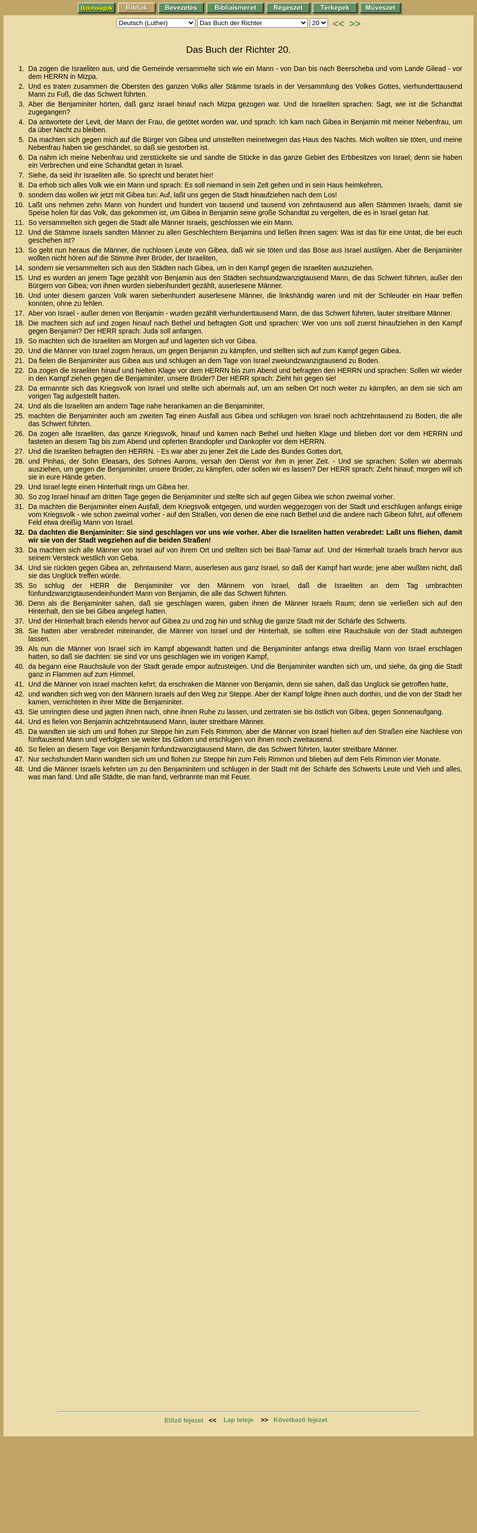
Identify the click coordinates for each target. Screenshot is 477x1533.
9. (23, 195)
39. (20, 649)
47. (20, 759)
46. (20, 749)
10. (20, 205)
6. (23, 157)
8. (23, 185)
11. (20, 222)
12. (20, 232)
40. (20, 666)
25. (20, 416)
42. (20, 694)
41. (20, 684)
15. (20, 278)
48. (20, 769)
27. (20, 451)
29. (20, 487)
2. (23, 86)
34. (20, 568)
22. (20, 370)
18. (20, 323)
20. (20, 351)
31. (20, 507)
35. (20, 585)
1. (23, 69)
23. (20, 388)
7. (23, 175)
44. (20, 722)
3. (23, 104)
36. (20, 603)
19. (20, 341)
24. (20, 406)
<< (338, 23)
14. (20, 268)
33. (20, 550)
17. (20, 313)
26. (20, 434)
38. (20, 631)
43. (20, 712)
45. (20, 731)
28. (20, 461)
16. (20, 295)
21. (20, 361)
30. (20, 497)
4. (23, 122)
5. (23, 140)
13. (20, 250)
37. (20, 621)
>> (355, 23)
